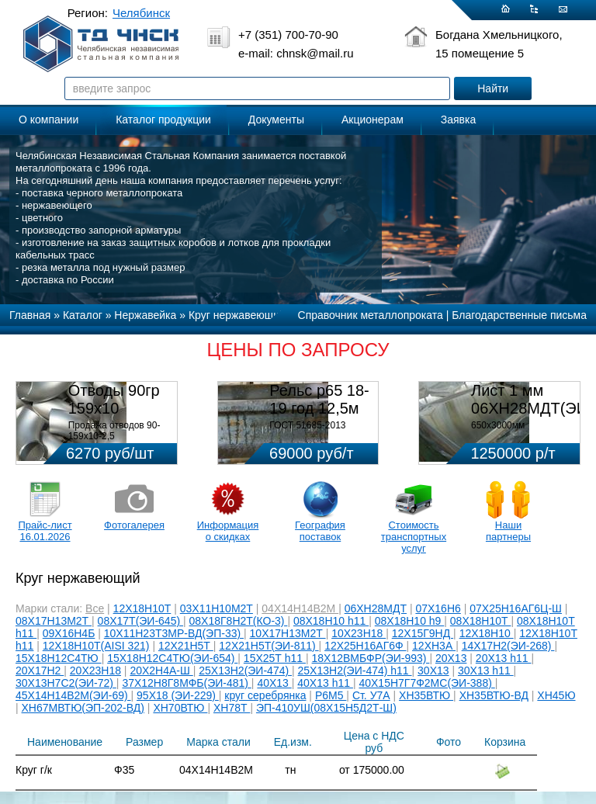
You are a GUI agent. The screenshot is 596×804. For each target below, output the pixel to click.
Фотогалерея (134, 525)
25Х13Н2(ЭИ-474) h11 (355, 670)
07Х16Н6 (437, 608)
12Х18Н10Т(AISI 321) (96, 645)
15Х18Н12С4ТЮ (59, 658)
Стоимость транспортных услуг (413, 536)
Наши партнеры (508, 530)
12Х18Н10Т (142, 608)
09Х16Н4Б (69, 633)
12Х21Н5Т (185, 645)
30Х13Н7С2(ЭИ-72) (66, 683)
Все (94, 608)
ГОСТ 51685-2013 (307, 425)
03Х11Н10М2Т (216, 608)
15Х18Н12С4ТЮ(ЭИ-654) (172, 658)
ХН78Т (231, 708)
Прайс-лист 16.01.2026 (44, 530)
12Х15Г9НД (422, 633)
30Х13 (433, 670)
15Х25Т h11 (275, 658)
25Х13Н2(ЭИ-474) (245, 670)
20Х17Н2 (40, 670)
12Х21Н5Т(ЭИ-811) (268, 645)
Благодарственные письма (519, 315)
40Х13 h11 (325, 683)
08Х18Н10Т (480, 621)
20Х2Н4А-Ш (161, 670)
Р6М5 (330, 695)
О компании (48, 119)
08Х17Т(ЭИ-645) (140, 621)
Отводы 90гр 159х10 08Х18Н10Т (114, 408)
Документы (276, 119)
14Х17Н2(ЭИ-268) (508, 645)
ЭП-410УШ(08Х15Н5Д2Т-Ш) (326, 708)
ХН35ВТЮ (426, 695)
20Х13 (450, 658)
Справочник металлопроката (370, 315)
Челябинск (141, 12)
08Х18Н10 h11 (331, 621)
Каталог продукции (163, 119)
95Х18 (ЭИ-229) (178, 695)
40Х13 (274, 683)
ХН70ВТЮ (180, 708)
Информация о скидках (228, 530)
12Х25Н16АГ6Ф (365, 645)
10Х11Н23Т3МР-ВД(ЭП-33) (174, 633)
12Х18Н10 (486, 633)
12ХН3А (434, 645)
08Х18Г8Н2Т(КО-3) (238, 621)
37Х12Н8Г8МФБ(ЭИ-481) (186, 683)
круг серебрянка (265, 695)
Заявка (458, 119)
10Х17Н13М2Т (288, 633)
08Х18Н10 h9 (410, 621)
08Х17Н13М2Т (54, 621)
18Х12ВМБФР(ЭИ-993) (371, 658)
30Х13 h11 (486, 670)
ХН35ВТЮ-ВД (493, 695)
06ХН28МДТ (376, 608)
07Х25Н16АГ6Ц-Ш (516, 608)
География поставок (320, 530)
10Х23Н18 (358, 633)
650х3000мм (498, 425)
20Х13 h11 (504, 658)
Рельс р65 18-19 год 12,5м (319, 399)
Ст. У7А (371, 695)
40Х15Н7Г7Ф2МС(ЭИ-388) (426, 683)
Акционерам (372, 119)
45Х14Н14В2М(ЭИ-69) (73, 695)
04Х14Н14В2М (300, 608)
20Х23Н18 (95, 670)
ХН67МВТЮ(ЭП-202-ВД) (83, 708)
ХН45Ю (556, 695)
